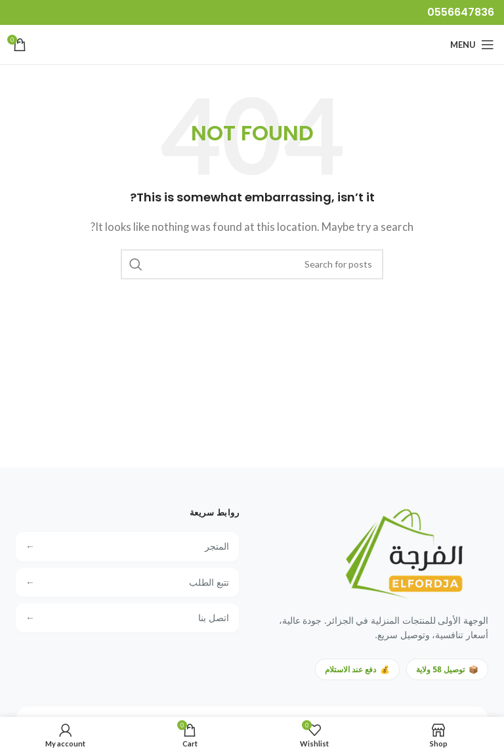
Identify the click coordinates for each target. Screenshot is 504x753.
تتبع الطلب (127, 582)
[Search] (252, 264)
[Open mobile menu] (472, 44)
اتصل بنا (127, 618)
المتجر (127, 546)
